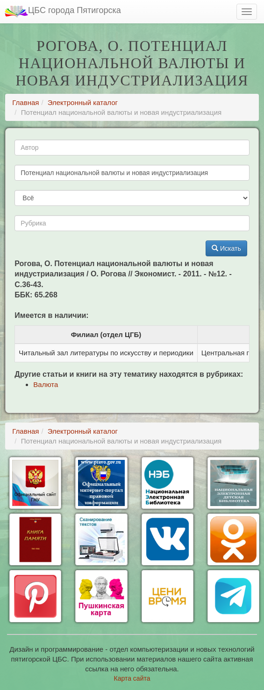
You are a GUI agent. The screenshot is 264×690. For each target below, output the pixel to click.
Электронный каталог (83, 102)
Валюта (45, 384)
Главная (25, 102)
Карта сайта (132, 678)
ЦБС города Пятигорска (63, 11)
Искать (226, 248)
